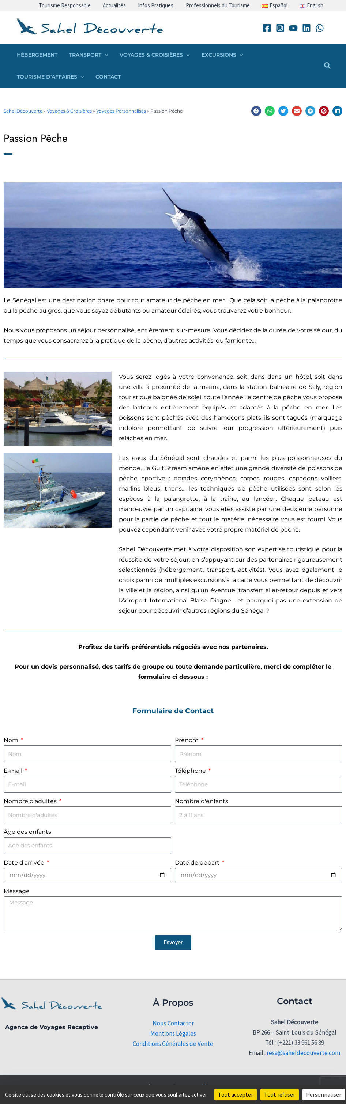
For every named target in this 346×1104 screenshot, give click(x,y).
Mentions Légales (173, 1033)
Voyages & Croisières (69, 111)
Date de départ (198, 862)
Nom (12, 740)
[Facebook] (267, 28)
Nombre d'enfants (201, 801)
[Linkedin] (306, 28)
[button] (102, 55)
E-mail (14, 770)
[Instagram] (280, 28)
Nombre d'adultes (31, 801)
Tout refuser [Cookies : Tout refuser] (279, 1094)
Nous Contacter (173, 1023)
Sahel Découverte (23, 111)
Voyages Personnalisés (121, 111)
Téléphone (191, 770)
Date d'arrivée (25, 862)
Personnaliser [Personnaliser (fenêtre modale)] (323, 1094)
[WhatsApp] (319, 28)
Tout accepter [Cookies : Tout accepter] (235, 1094)
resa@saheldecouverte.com (303, 1053)
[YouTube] (293, 28)
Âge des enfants (27, 831)
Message (17, 891)
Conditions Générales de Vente (173, 1044)
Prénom (187, 740)
